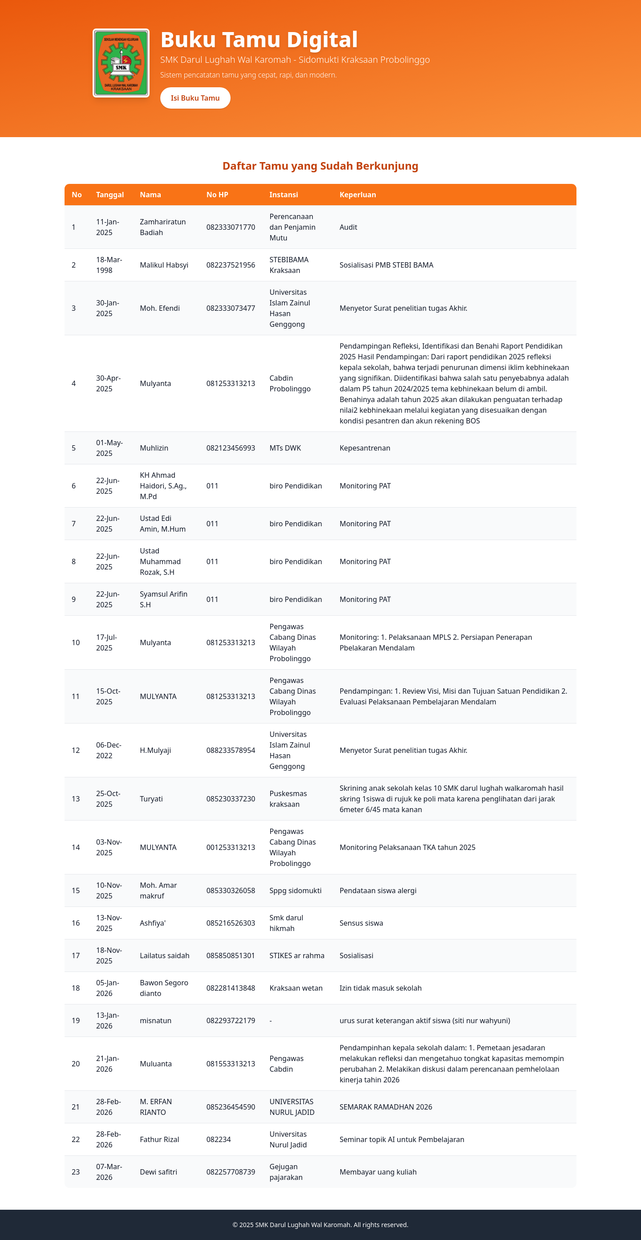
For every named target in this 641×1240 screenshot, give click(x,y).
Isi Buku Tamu (195, 98)
